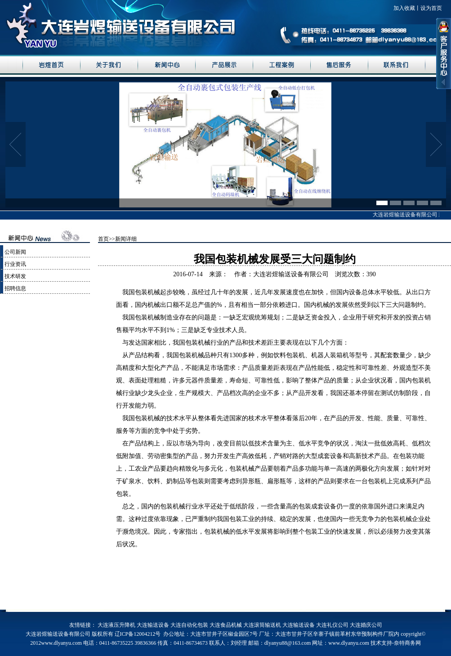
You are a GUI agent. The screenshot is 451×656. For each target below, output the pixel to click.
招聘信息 (15, 288)
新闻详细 (126, 239)
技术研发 (15, 276)
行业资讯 (15, 264)
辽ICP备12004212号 (138, 634)
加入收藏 (404, 8)
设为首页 (431, 8)
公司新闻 (15, 252)
